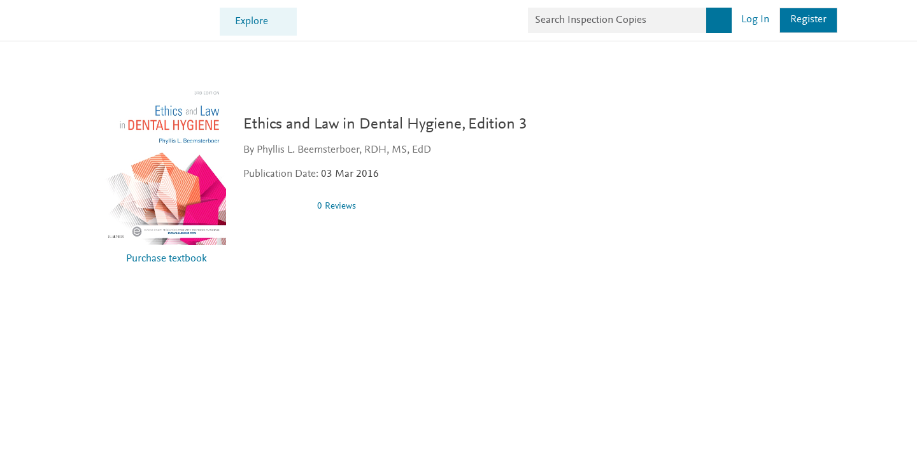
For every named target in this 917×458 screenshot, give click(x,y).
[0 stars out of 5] (281, 206)
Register (808, 20)
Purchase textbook (166, 259)
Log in (755, 20)
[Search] (719, 20)
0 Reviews (342, 206)
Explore (251, 22)
